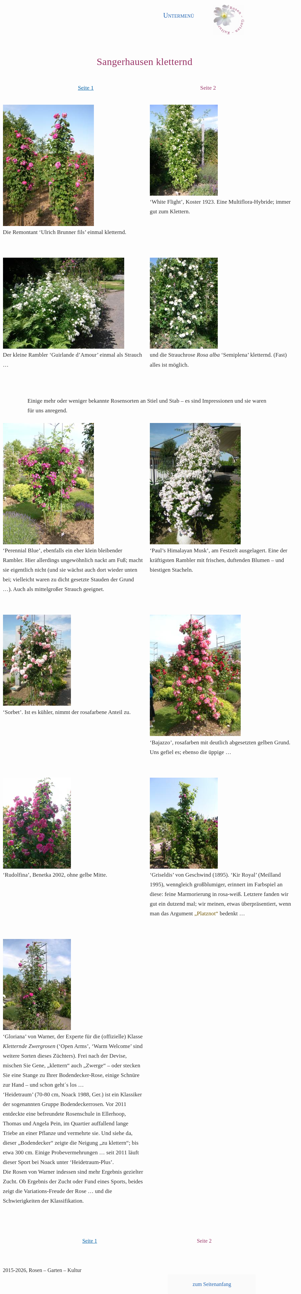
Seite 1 (86, 88)
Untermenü (178, 15)
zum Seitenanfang (212, 1284)
